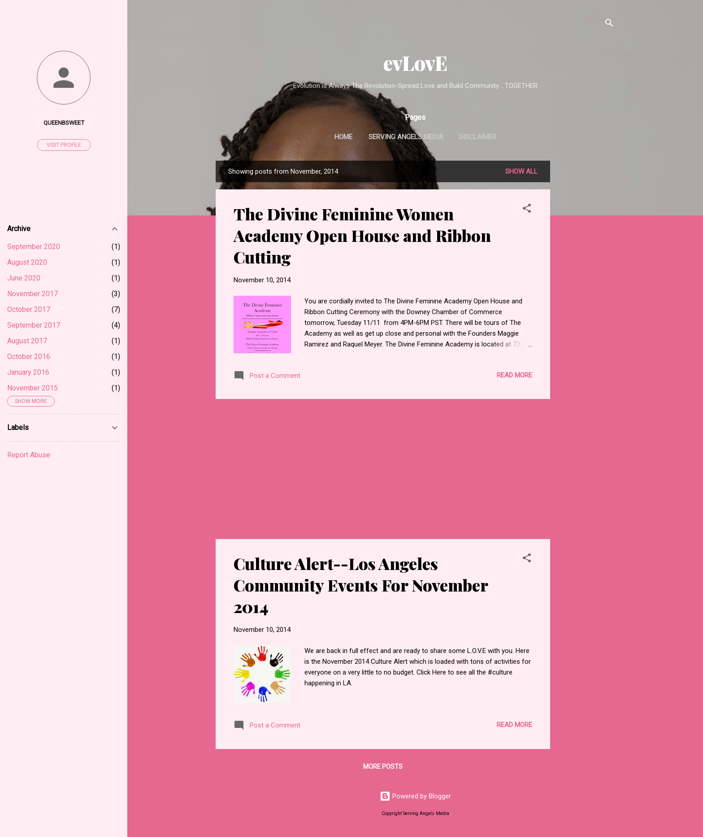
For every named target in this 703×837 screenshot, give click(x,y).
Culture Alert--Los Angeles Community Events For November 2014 (361, 584)
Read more (514, 375)
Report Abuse (28, 455)
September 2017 (33, 325)
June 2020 (23, 278)
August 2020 (27, 262)
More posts (383, 766)
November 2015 (32, 388)
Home (343, 137)
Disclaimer (477, 137)
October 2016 (28, 356)
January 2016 (28, 372)
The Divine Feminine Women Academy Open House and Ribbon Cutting (362, 235)
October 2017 (28, 309)
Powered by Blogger (415, 796)
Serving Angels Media (406, 137)
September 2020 (33, 246)
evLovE (415, 62)
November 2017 (32, 293)
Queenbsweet (63, 122)
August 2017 (27, 341)
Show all (521, 171)
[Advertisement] (586, 295)
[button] (526, 210)
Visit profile (64, 145)
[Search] (609, 24)
